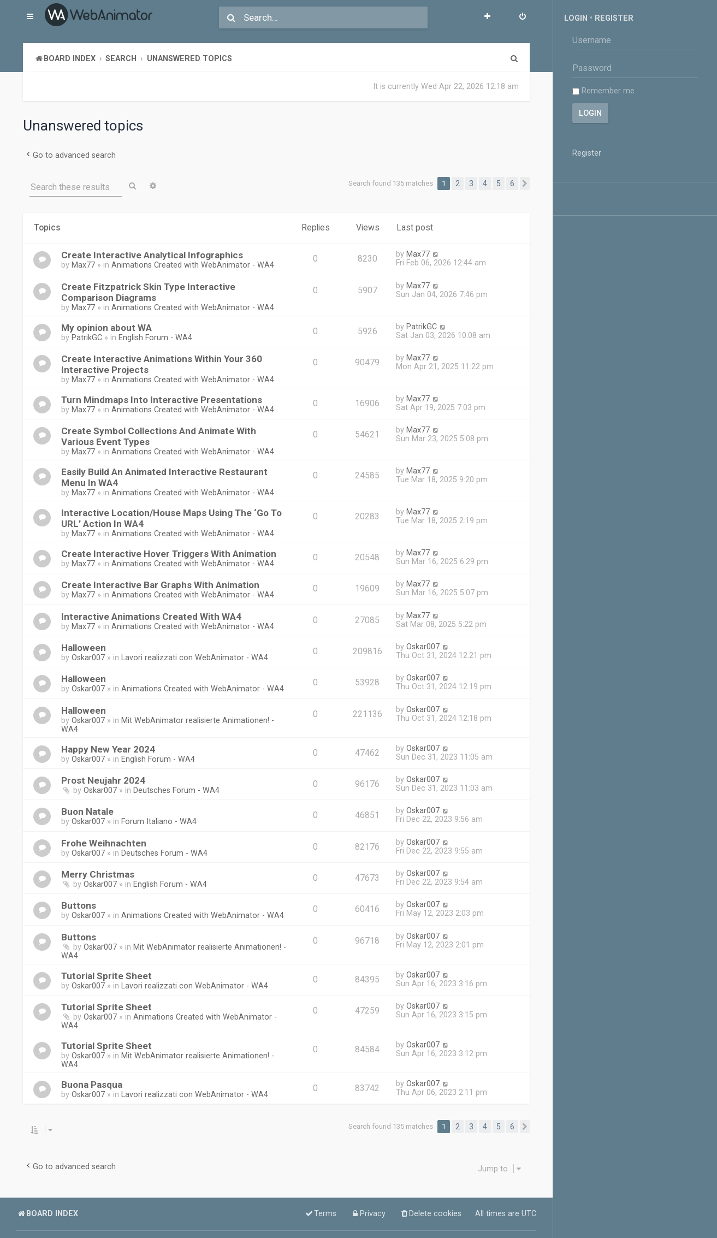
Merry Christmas (97, 874)
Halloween (83, 647)
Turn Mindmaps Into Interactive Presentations (161, 399)
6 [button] (512, 183)
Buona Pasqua (91, 1084)
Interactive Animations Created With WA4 (151, 616)
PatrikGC (87, 337)
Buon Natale (87, 811)
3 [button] (471, 183)
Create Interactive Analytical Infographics (152, 255)
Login (576, 18)
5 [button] (498, 183)
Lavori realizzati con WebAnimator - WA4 (194, 657)
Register (614, 18)
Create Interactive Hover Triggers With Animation (168, 553)
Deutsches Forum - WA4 (176, 790)
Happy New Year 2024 (108, 749)
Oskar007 (88, 657)
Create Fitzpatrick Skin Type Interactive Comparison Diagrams (148, 292)
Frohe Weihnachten (103, 843)
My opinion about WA (106, 327)
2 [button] (457, 183)
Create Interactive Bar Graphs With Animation (160, 584)
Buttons (78, 905)
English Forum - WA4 (155, 337)
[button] (525, 183)
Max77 (83, 264)
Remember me (603, 90)
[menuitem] (523, 17)
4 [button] (485, 183)
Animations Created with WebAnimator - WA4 (192, 264)
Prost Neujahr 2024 (103, 780)
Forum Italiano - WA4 (159, 821)
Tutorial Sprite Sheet (106, 975)
